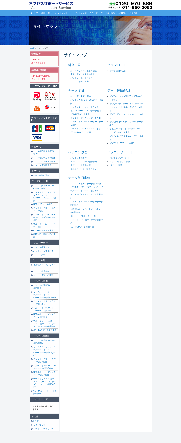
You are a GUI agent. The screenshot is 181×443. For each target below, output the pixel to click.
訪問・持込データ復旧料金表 (84, 71)
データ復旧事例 (79, 178)
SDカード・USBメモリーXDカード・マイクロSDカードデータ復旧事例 (86, 219)
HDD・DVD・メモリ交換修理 (84, 161)
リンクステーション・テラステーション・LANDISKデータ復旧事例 (44, 295)
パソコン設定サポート (120, 158)
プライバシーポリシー (43, 429)
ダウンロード (117, 65)
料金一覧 (74, 65)
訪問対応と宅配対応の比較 (83, 96)
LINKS (36, 421)
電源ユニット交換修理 (81, 165)
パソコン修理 (77, 152)
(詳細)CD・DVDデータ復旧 (122, 143)
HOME (32, 48)
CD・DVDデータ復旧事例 (82, 227)
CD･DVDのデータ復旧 (81, 132)
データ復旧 (76, 90)
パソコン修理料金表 (80, 81)
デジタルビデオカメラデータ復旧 (86, 118)
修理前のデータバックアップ (84, 169)
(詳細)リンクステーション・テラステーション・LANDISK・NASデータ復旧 (126, 107)
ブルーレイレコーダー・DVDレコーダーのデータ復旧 (44, 217)
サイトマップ (39, 425)
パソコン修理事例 (41, 271)
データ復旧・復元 (40, 181)
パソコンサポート (120, 152)
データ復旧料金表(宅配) (44, 158)
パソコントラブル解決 (120, 161)
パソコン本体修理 (79, 158)
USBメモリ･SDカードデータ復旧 (86, 129)
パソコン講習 (116, 165)
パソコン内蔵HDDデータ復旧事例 (86, 184)
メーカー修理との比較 (43, 275)
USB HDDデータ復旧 (80, 114)
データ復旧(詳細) (119, 90)
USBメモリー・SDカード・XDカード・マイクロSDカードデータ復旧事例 (44, 323)
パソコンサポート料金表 (82, 78)
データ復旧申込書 (118, 71)
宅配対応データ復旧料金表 (83, 74)
